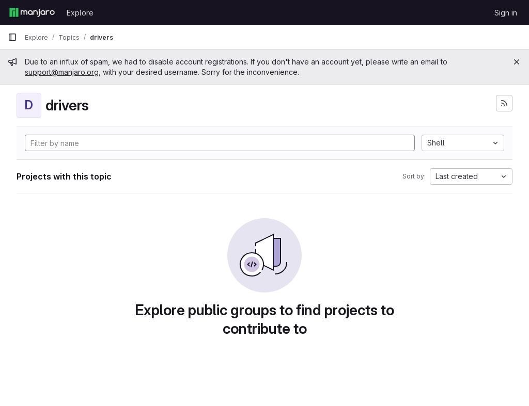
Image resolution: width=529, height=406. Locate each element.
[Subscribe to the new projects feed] (504, 103)
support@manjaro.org (62, 72)
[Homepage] (32, 12)
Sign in (505, 12)
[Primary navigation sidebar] (12, 37)
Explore (80, 12)
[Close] (516, 62)
